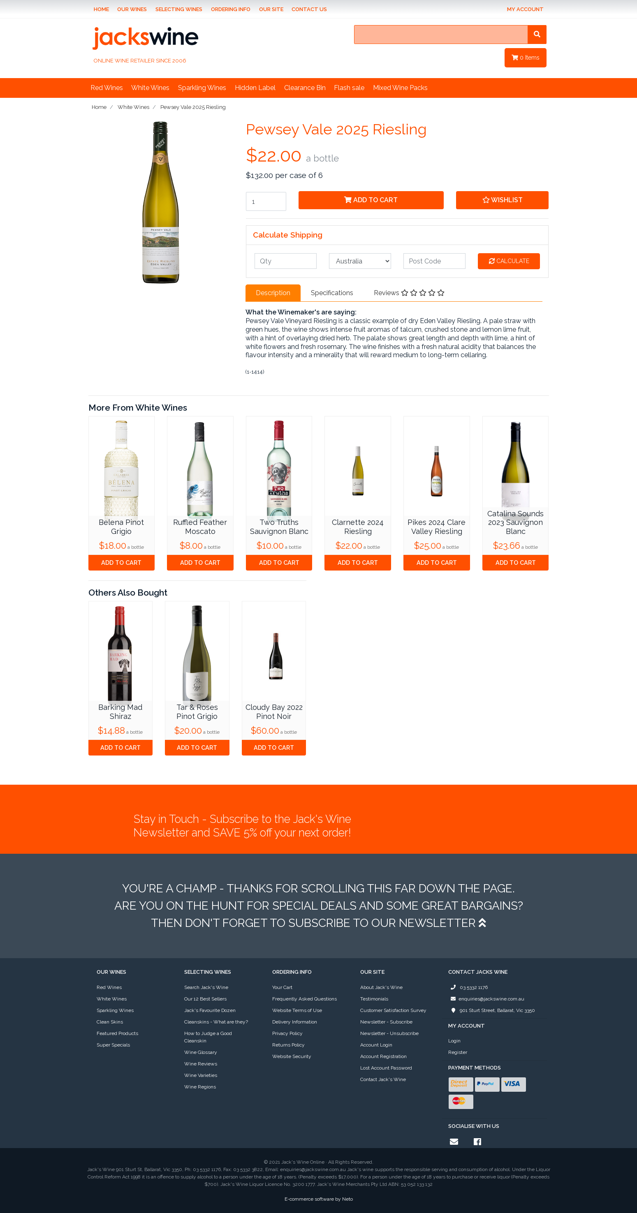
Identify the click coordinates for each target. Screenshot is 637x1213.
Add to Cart (371, 200)
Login (454, 1041)
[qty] (286, 261)
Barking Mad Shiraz (120, 712)
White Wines (150, 88)
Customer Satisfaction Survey (393, 1010)
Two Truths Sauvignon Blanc (279, 527)
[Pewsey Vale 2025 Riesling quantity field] (266, 201)
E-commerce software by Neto (319, 1199)
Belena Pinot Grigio (121, 527)
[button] (502, 200)
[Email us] (454, 1142)
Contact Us (309, 9)
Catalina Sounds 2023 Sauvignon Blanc (515, 522)
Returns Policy (288, 1045)
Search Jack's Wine (206, 987)
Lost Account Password (386, 1068)
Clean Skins (110, 1022)
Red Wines (106, 88)
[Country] (360, 261)
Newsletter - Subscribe (386, 1022)
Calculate (509, 261)
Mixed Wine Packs (400, 88)
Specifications (332, 293)
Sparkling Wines (202, 88)
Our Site (271, 9)
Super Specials (113, 1045)
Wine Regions (200, 1087)
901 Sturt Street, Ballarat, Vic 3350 (491, 1010)
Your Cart (282, 987)
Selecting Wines (178, 9)
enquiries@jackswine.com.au (486, 999)
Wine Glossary (200, 1052)
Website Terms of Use (297, 1010)
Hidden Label (255, 88)
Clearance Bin (305, 88)
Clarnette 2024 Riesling (358, 527)
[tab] (273, 293)
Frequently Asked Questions (304, 999)
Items (526, 57)
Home (101, 9)
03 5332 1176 (468, 987)
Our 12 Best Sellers (205, 999)
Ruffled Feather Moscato (200, 527)
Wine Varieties (200, 1075)
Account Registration (383, 1056)
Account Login (376, 1045)
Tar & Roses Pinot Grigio (197, 712)
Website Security (291, 1056)
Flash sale (349, 88)
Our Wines (132, 9)
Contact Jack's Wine (383, 1079)
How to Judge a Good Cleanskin (208, 1037)
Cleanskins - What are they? (216, 1022)
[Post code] (434, 261)
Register (457, 1052)
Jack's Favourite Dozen (210, 1010)
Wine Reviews (200, 1064)
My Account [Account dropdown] (525, 9)
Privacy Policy (287, 1033)
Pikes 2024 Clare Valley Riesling (437, 527)
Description (273, 293)
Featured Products (117, 1033)
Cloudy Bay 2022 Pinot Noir (274, 712)
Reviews (409, 293)
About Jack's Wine (381, 987)
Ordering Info (230, 9)
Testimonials (374, 999)
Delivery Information (294, 1022)
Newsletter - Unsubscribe (389, 1033)
